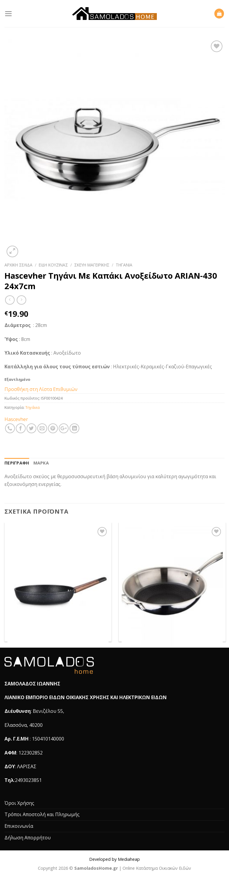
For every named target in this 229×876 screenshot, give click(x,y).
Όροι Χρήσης (19, 803)
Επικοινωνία (18, 826)
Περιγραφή (16, 463)
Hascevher (16, 419)
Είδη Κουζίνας (53, 265)
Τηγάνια (124, 265)
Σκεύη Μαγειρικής (91, 265)
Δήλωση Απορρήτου (27, 837)
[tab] (16, 463)
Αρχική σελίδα (18, 265)
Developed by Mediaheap (114, 859)
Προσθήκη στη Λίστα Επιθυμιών (41, 389)
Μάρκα (41, 463)
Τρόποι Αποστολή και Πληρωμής (42, 814)
